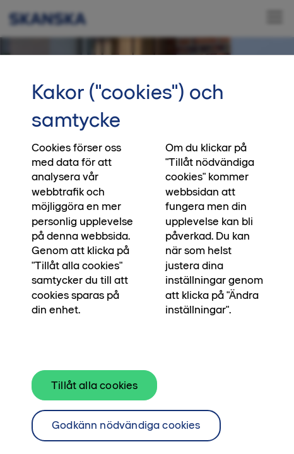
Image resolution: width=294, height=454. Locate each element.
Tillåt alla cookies (94, 390)
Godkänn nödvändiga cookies (126, 430)
